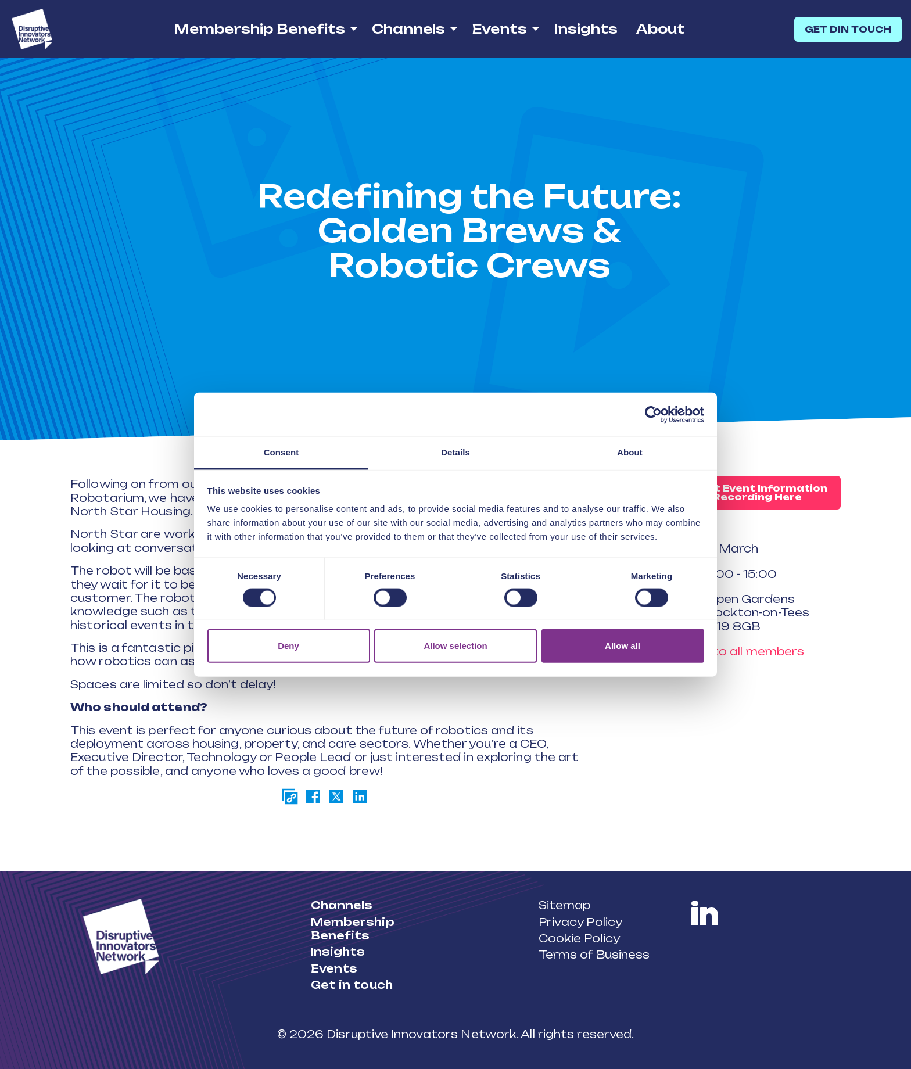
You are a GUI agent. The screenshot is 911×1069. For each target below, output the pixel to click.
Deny (288, 646)
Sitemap (565, 905)
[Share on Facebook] (313, 796)
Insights (586, 29)
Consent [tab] (281, 452)
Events (499, 29)
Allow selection (455, 646)
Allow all (622, 646)
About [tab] (630, 452)
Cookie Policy (579, 938)
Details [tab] (455, 452)
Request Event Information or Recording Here (750, 492)
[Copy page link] (290, 796)
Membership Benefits (259, 29)
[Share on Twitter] (336, 796)
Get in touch (352, 984)
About (660, 29)
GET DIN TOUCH (848, 29)
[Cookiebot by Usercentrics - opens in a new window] (653, 414)
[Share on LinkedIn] (359, 796)
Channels (408, 29)
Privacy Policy (580, 922)
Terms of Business (594, 954)
